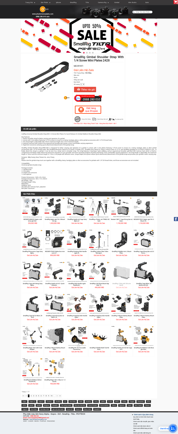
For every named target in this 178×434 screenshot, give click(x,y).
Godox (124, 401)
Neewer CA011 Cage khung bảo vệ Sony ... (121, 220)
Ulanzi (114, 405)
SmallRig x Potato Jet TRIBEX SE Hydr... (99, 220)
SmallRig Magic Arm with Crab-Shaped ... (32, 348)
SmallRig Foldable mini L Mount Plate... (121, 252)
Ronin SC (70, 409)
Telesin (147, 405)
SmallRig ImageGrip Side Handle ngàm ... (77, 316)
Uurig (96, 401)
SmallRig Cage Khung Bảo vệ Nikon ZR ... (55, 316)
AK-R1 (117, 401)
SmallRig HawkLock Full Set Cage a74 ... (121, 348)
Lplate (103, 401)
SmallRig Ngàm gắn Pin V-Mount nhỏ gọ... (55, 220)
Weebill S (97, 409)
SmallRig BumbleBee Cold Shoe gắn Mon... (144, 348)
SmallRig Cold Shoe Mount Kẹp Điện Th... (99, 284)
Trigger (132, 401)
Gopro (24, 401)
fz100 (110, 401)
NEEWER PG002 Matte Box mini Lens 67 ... (55, 252)
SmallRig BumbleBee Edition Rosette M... (33, 380)
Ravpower (141, 401)
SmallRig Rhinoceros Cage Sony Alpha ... (32, 252)
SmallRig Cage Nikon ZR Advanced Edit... (143, 284)
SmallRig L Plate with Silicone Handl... (121, 284)
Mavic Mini (87, 409)
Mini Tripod (138, 405)
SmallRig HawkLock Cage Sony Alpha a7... (77, 220)
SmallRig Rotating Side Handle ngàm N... (77, 252)
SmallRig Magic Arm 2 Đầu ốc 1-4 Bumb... (54, 380)
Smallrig (58, 401)
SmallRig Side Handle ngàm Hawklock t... (77, 284)
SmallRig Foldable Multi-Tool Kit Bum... (99, 348)
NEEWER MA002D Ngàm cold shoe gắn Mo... (32, 220)
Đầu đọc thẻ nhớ (80, 405)
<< (23, 396)
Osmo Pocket (92, 405)
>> (60, 396)
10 (51, 396)
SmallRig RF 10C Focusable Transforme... (77, 348)
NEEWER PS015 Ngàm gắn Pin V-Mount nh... (144, 220)
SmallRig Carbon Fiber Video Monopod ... (99, 252)
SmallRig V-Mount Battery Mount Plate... (121, 316)
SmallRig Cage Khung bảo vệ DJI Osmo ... (144, 252)
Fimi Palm (73, 401)
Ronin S (78, 409)
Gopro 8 (25, 409)
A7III (148, 401)
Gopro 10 (32, 401)
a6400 (39, 405)
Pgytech (121, 405)
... (54, 396)
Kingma (46, 405)
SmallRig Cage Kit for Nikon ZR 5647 (32, 316)
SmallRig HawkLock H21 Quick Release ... (54, 284)
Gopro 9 (41, 401)
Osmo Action (104, 405)
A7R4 (24, 405)
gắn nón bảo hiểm (58, 409)
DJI (65, 401)
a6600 (31, 405)
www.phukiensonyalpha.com (38, 419)
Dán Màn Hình (44, 409)
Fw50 (80, 401)
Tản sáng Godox (66, 405)
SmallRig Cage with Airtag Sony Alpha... (32, 284)
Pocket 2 (49, 401)
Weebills (55, 405)
